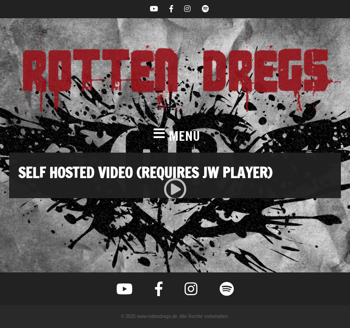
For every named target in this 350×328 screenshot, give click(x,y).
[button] (175, 136)
